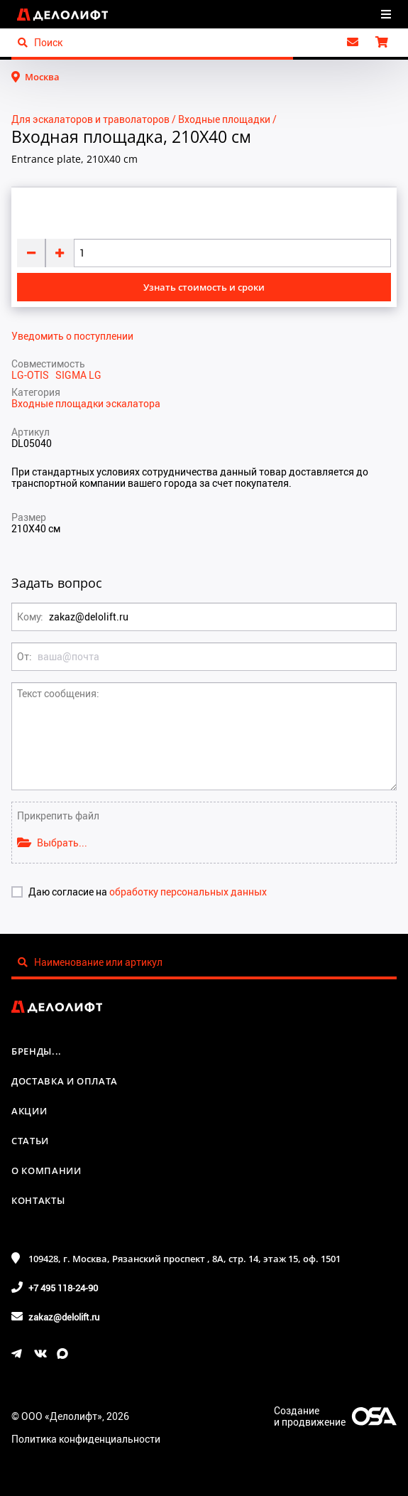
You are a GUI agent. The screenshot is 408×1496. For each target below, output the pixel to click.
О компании (46, 1170)
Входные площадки (224, 119)
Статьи (30, 1140)
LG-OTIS (33, 375)
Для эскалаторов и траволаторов (90, 119)
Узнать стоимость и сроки (204, 287)
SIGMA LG (78, 375)
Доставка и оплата (64, 1081)
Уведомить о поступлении (72, 336)
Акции (29, 1110)
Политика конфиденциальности (85, 1439)
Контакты (38, 1200)
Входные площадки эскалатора (85, 403)
